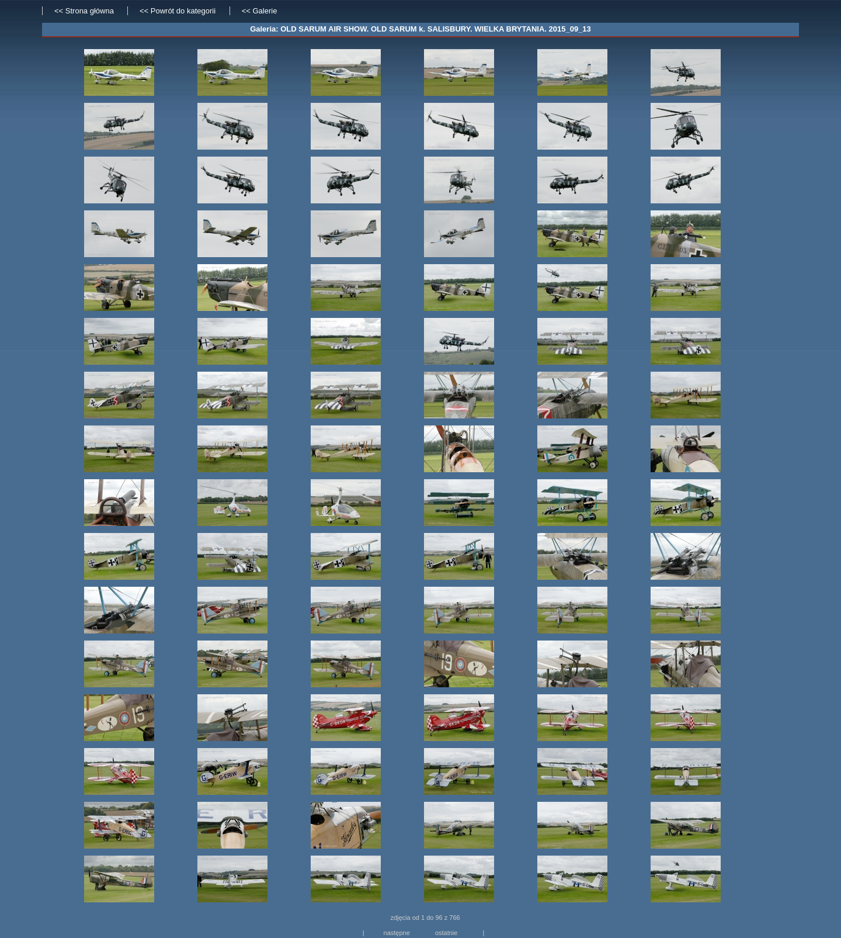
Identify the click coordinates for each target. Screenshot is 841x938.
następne (397, 932)
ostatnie (446, 932)
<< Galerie (259, 10)
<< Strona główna (84, 10)
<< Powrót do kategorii (179, 10)
